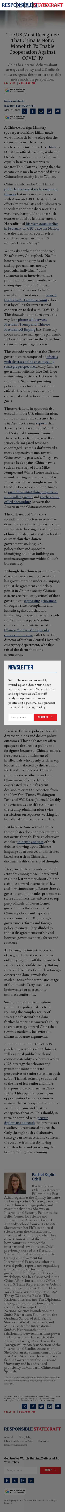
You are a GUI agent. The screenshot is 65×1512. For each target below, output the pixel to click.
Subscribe (43, 717)
